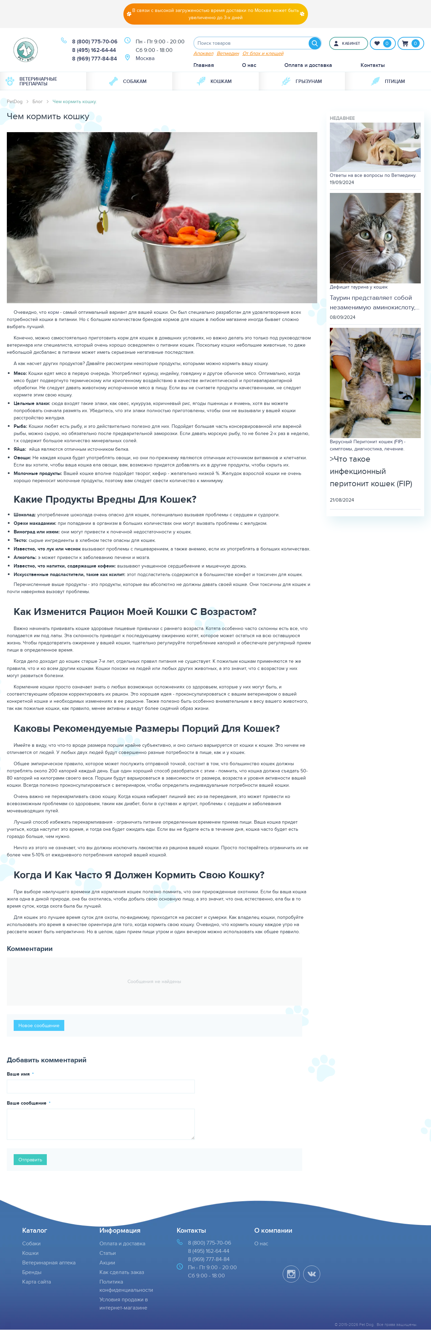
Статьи (107, 1253)
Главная (203, 66)
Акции (107, 1263)
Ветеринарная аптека (49, 1263)
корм (53, 312)
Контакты (373, 66)
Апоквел (203, 53)
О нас (249, 66)
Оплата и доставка (308, 66)
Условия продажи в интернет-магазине (123, 1304)
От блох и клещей (262, 53)
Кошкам (214, 82)
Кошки (30, 1253)
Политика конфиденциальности (126, 1286)
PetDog (15, 102)
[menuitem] (43, 82)
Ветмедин (228, 53)
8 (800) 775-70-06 (95, 42)
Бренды (31, 1272)
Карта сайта (36, 1282)
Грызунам (302, 82)
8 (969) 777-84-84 (94, 59)
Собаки (31, 1244)
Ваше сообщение (27, 1103)
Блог (37, 102)
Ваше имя (19, 1074)
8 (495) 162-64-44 (94, 50)
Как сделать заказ (121, 1272)
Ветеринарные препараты (31, 82)
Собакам (128, 82)
